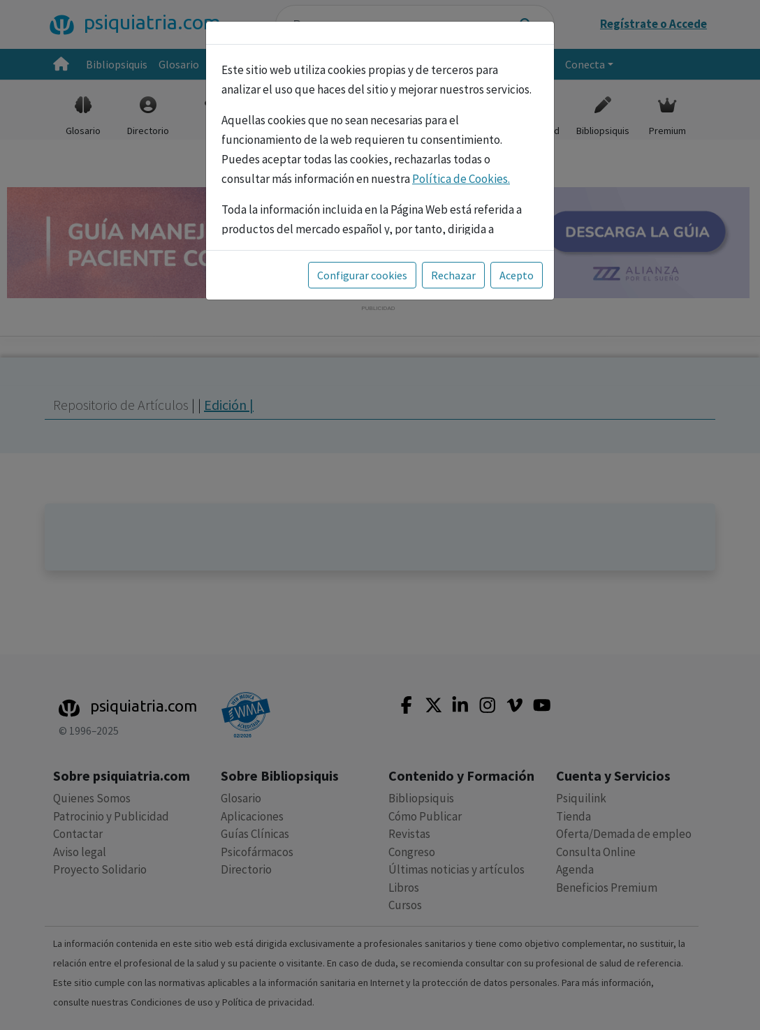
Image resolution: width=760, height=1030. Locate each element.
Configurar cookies (362, 275)
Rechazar (453, 275)
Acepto (516, 275)
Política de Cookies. (461, 178)
